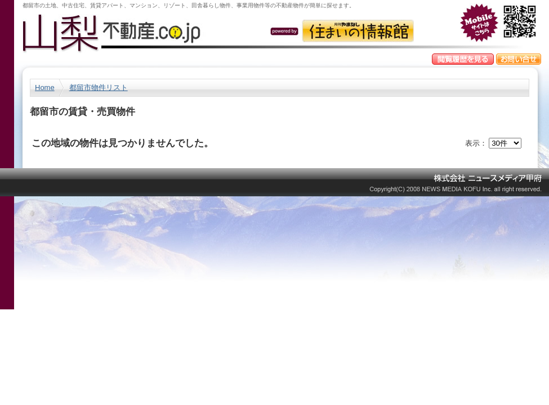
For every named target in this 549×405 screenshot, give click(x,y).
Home (45, 87)
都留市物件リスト (98, 87)
